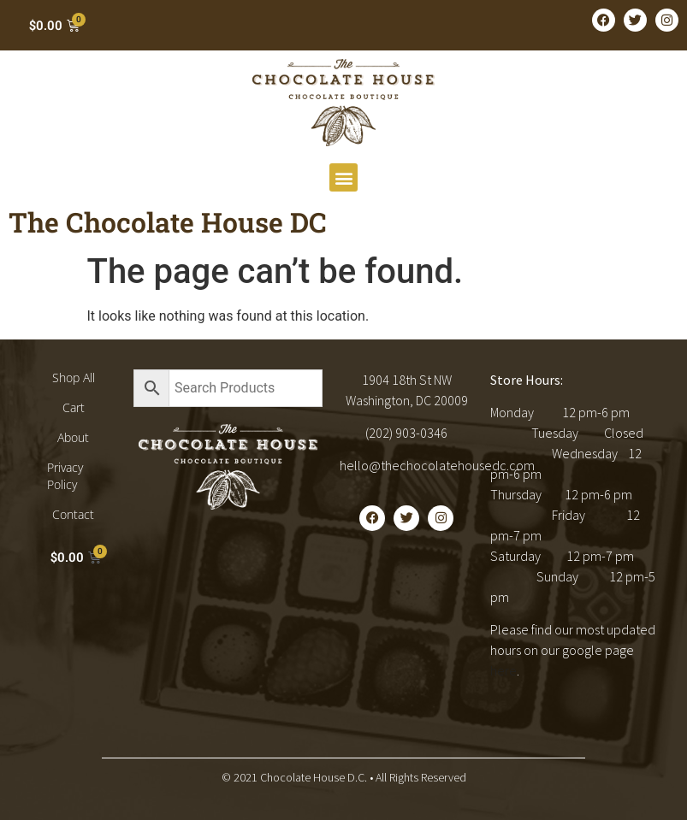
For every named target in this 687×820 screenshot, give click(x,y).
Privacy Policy (65, 476)
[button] (343, 177)
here (503, 670)
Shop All (73, 377)
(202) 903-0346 (406, 432)
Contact (73, 514)
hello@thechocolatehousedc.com (437, 465)
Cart (73, 407)
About (73, 437)
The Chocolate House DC (168, 222)
